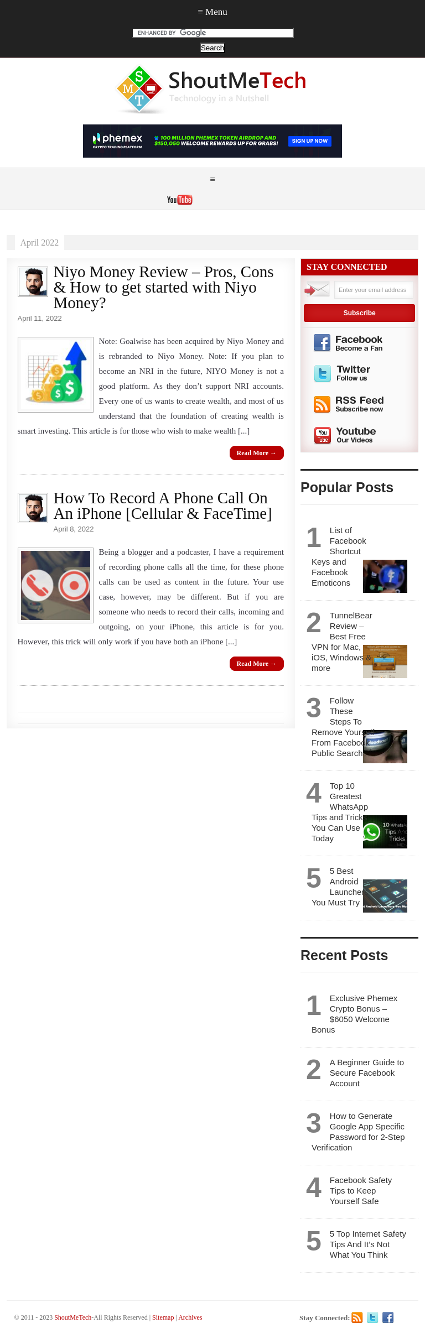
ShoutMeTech (72, 1317)
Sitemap (163, 1317)
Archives (190, 1317)
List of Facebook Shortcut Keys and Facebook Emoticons (339, 556)
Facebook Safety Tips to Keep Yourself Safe (361, 1190)
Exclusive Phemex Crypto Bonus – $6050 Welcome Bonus (354, 1013)
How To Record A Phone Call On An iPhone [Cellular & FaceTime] (163, 505)
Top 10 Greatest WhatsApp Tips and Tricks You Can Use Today (340, 812)
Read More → (257, 453)
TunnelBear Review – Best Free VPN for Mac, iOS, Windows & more (342, 642)
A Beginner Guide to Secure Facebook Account (367, 1073)
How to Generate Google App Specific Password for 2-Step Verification (358, 1131)
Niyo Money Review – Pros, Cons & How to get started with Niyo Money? (164, 287)
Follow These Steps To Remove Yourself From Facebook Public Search (343, 727)
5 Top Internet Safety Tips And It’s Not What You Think (368, 1244)
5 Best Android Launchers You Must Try (340, 886)
